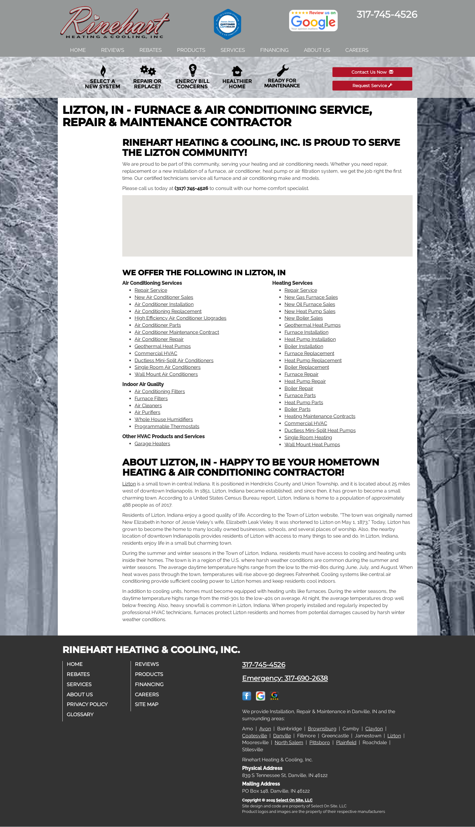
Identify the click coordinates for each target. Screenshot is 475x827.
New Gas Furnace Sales (311, 297)
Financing (274, 50)
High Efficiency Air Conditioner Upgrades (180, 318)
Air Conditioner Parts (158, 325)
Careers (356, 50)
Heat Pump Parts (304, 402)
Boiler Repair (299, 388)
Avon (265, 729)
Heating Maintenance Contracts (320, 416)
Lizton (129, 484)
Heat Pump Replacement (313, 360)
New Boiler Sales (304, 318)
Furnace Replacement (309, 353)
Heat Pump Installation (310, 339)
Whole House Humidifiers (164, 419)
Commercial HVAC (156, 353)
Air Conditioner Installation (164, 304)
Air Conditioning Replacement (168, 311)
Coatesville (254, 736)
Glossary (80, 714)
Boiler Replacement (307, 367)
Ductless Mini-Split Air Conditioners (174, 360)
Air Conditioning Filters (160, 391)
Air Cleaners (148, 405)
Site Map (147, 704)
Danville (282, 736)
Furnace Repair (302, 374)
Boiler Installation (304, 346)
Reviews (112, 50)
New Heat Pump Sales (310, 311)
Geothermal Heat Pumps (163, 346)
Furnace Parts (300, 395)
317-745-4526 (263, 664)
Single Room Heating (308, 437)
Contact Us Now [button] (372, 72)
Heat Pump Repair (305, 381)
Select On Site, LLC (294, 800)
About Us (317, 50)
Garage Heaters (152, 443)
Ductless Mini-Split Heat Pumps (320, 430)
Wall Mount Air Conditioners (166, 374)
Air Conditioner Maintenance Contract (177, 332)
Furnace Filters (151, 398)
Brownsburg (322, 729)
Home (78, 50)
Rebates (150, 50)
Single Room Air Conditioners (168, 367)
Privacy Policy (87, 704)
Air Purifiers (147, 412)
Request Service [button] (372, 85)
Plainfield (346, 742)
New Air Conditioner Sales (164, 297)
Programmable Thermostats (167, 426)
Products (191, 50)
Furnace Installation (306, 332)
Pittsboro (319, 742)
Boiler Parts (298, 409)
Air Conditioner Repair (159, 339)
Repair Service (151, 290)
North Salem (289, 742)
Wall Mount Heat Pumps (312, 444)
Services (233, 50)
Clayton (374, 729)
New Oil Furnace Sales (310, 304)
